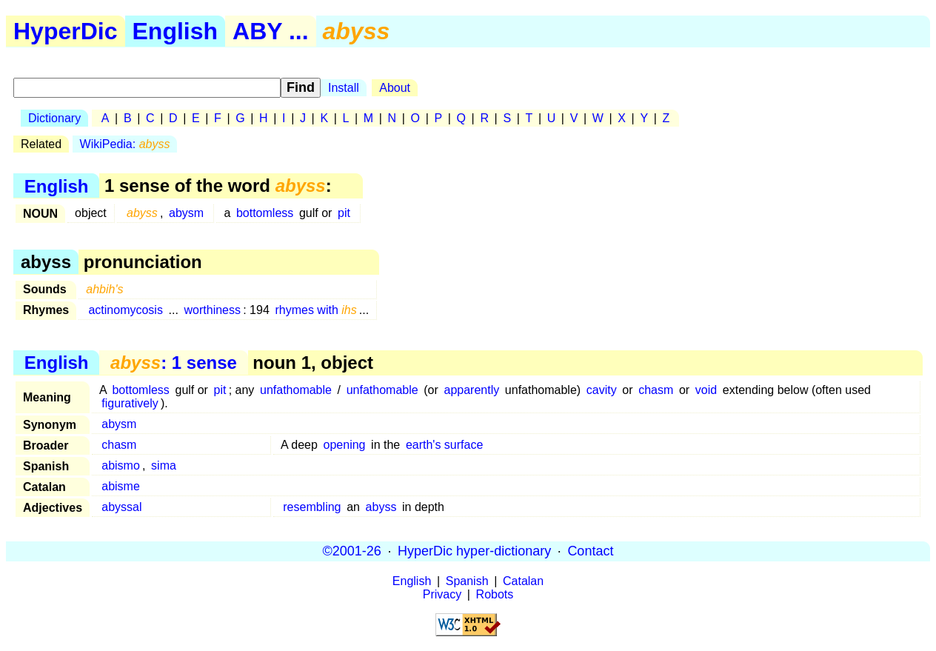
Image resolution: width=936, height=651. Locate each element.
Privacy (442, 594)
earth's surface (444, 444)
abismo (120, 465)
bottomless (264, 213)
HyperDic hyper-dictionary (474, 551)
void (706, 390)
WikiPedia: (125, 144)
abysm (186, 213)
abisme (120, 486)
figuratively (129, 403)
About (394, 87)
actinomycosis (125, 310)
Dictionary (54, 118)
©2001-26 (352, 551)
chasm (655, 390)
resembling (312, 507)
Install (343, 87)
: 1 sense (173, 363)
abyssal (121, 507)
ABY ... (271, 31)
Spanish (467, 581)
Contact (590, 551)
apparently (471, 390)
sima (163, 465)
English (175, 31)
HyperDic (65, 31)
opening (345, 444)
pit (344, 213)
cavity (601, 390)
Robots (495, 594)
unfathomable (296, 390)
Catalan (523, 581)
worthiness (212, 310)
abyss (381, 507)
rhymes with (315, 310)
